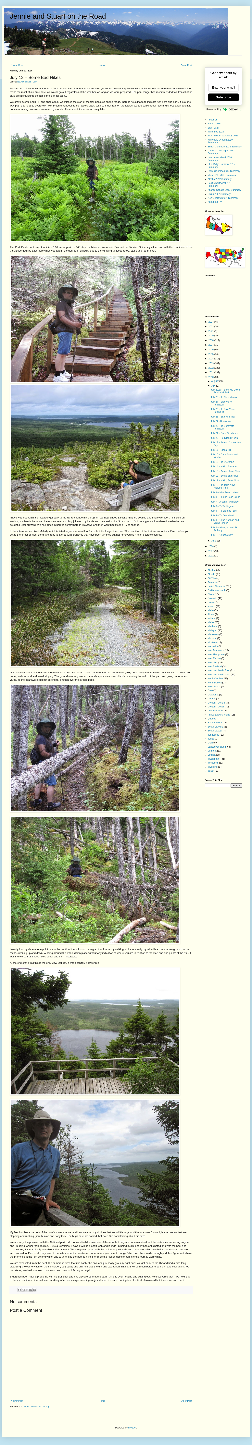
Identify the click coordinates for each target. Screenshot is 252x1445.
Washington (214, 758)
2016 (211, 349)
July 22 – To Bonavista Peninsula (222, 427)
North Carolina (215, 678)
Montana (212, 642)
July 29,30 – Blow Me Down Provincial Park (225, 391)
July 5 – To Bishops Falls (224, 510)
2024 (211, 321)
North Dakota (215, 682)
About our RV (215, 202)
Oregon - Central (216, 702)
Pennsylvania (215, 710)
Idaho (211, 610)
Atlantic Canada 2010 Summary (224, 190)
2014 (211, 358)
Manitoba (212, 626)
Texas (211, 738)
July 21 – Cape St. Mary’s (224, 433)
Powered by (223, 109)
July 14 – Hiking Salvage (223, 466)
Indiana (211, 618)
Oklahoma (213, 694)
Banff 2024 (213, 127)
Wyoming (213, 767)
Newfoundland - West (219, 674)
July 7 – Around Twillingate (225, 501)
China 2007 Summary (219, 194)
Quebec (212, 718)
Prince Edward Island (219, 714)
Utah (210, 742)
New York (213, 662)
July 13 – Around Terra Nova (225, 471)
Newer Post (17, 65)
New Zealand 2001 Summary (223, 198)
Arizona (212, 578)
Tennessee (213, 734)
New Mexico (214, 658)
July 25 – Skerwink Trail (223, 416)
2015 (211, 354)
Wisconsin (213, 762)
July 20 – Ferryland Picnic (224, 438)
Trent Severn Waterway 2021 (223, 135)
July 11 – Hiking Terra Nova (225, 480)
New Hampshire (216, 654)
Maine (211, 622)
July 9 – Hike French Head (224, 492)
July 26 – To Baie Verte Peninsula (223, 410)
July (213, 385)
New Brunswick (216, 650)
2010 (211, 377)
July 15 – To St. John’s (222, 462)
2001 (211, 555)
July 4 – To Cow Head (222, 515)
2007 (211, 551)
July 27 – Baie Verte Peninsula (221, 403)
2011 (211, 372)
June (214, 540)
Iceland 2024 (214, 123)
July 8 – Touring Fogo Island (225, 497)
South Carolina (215, 726)
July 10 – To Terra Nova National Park (223, 486)
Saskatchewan (215, 722)
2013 (211, 363)
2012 (211, 368)
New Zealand (215, 666)
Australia (212, 582)
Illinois (211, 614)
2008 (211, 546)
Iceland (211, 606)
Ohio (210, 690)
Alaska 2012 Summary (220, 179)
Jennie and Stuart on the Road (58, 16)
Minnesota (213, 634)
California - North (217, 590)
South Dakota (215, 730)
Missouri (212, 638)
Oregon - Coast (216, 706)
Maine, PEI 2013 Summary (222, 175)
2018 (211, 340)
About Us (212, 119)
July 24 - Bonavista (221, 421)
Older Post (186, 65)
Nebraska (213, 646)
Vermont (212, 750)
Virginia (212, 755)
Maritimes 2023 (216, 131)
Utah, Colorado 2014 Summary (224, 171)
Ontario (211, 698)
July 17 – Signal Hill (221, 450)
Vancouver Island (217, 746)
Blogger (132, 1427)
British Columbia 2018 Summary (225, 146)
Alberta (211, 574)
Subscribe (223, 97)
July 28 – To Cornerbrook (224, 397)
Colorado (212, 598)
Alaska (211, 570)
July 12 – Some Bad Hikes (224, 475)
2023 (211, 326)
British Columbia (216, 586)
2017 (211, 344)
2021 (211, 331)
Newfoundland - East (27, 82)
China (211, 594)
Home (102, 65)
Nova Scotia (214, 686)
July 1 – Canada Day (222, 535)
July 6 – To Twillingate (222, 506)
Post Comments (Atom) (36, 1406)
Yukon (211, 770)
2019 (211, 335)
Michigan (212, 630)
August (215, 381)
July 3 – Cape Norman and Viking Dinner (225, 521)
